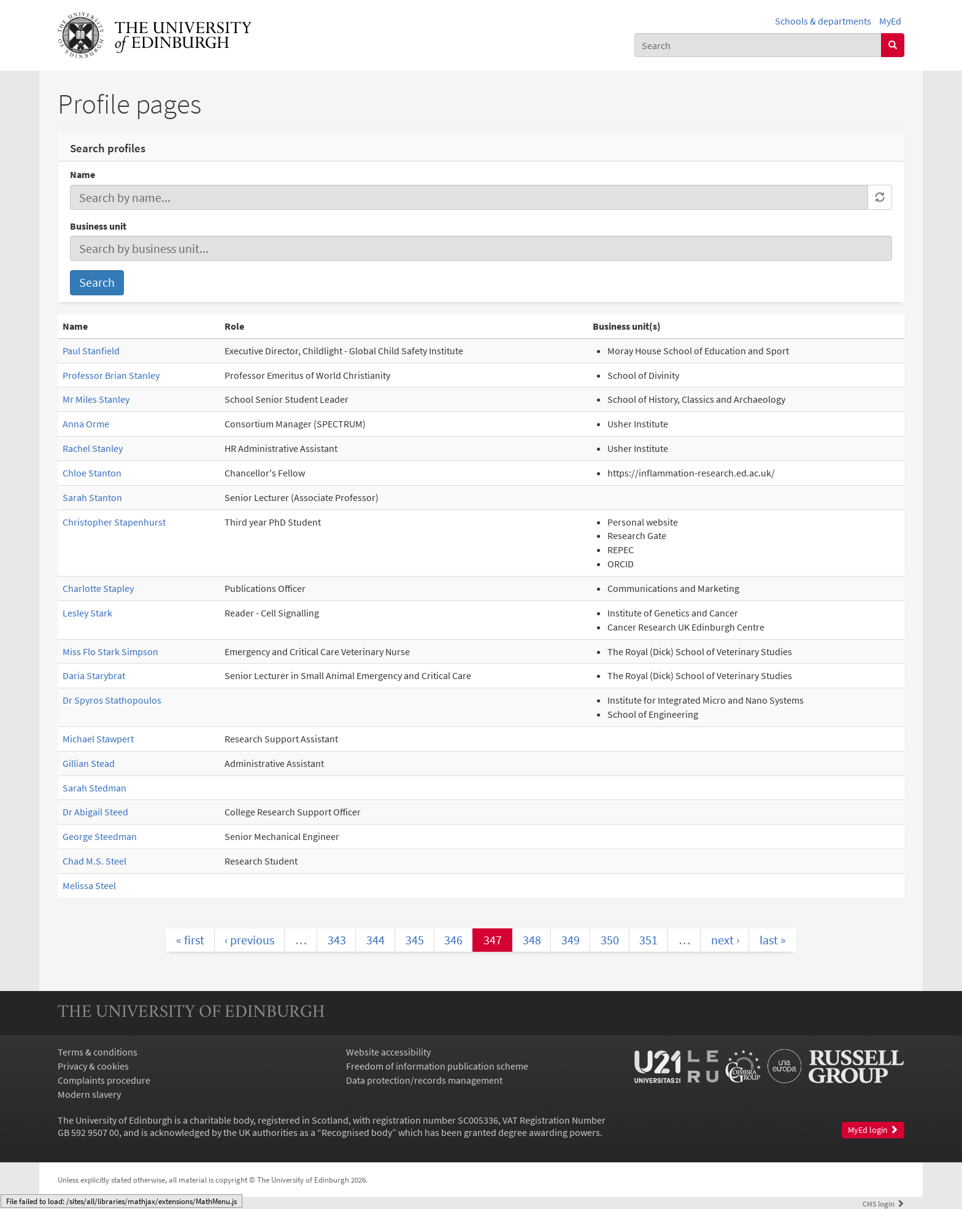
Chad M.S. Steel (94, 861)
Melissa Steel (89, 885)
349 (570, 939)
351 (648, 939)
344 (375, 939)
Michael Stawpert (98, 739)
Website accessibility (388, 1052)
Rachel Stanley (93, 448)
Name (82, 174)
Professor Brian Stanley (111, 375)
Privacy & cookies (93, 1066)
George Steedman (100, 836)
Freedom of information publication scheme (437, 1066)
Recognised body (356, 1132)
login (883, 1203)
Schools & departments (823, 21)
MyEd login (873, 1130)
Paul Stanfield (91, 350)
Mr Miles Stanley (96, 399)
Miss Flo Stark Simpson (110, 651)
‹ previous (249, 939)
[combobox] (758, 45)
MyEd (890, 21)
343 (337, 939)
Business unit (98, 226)
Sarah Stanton (92, 497)
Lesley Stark (87, 613)
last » (773, 939)
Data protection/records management (424, 1080)
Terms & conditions (97, 1052)
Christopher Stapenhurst (114, 522)
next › (725, 939)
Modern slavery (89, 1094)
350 (610, 939)
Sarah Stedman (94, 788)
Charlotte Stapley (98, 588)
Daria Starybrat (94, 675)
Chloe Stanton (92, 473)
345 (415, 939)
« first (190, 939)
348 (532, 939)
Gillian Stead (89, 763)
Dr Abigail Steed (95, 812)
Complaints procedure (104, 1080)
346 (453, 939)
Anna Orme (86, 424)
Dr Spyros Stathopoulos (112, 700)
